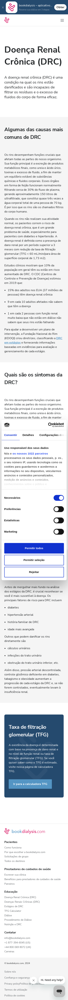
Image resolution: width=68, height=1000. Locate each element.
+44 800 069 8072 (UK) (17, 947)
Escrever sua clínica (15, 874)
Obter (60, 7)
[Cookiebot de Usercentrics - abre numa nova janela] (48, 424)
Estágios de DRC (13, 906)
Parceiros (9, 884)
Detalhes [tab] (28, 434)
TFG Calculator (12, 911)
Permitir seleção (34, 559)
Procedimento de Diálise (18, 920)
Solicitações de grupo (16, 856)
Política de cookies (14, 995)
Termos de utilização (15, 989)
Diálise (8, 915)
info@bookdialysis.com (17, 938)
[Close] (3, 7)
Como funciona (12, 847)
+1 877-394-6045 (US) (17, 942)
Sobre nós (10, 971)
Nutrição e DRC (13, 924)
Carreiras (9, 951)
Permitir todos (34, 548)
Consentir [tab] (10, 434)
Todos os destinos (14, 861)
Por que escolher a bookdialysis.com (24, 852)
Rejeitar (34, 572)
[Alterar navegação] (62, 20)
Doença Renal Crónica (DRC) (20, 897)
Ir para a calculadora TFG (30, 784)
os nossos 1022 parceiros (30, 453)
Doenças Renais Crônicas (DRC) (22, 902)
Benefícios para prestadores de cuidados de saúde (32, 879)
